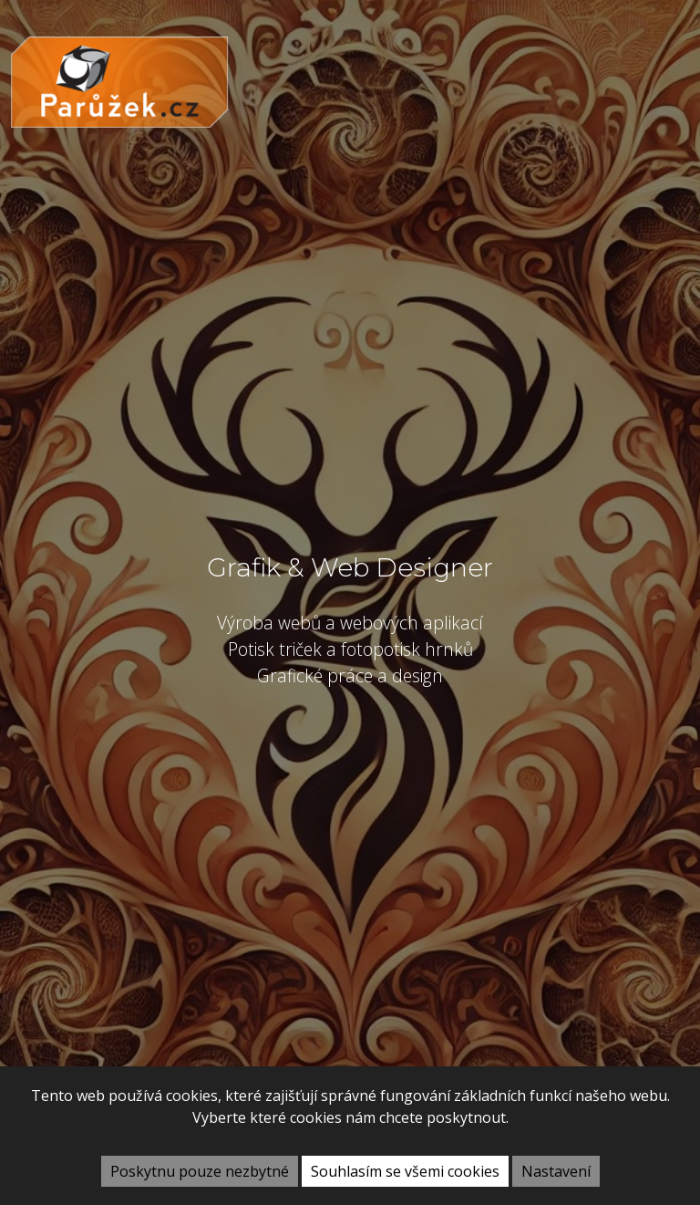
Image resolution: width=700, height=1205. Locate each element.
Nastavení (556, 1171)
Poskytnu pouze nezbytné (199, 1171)
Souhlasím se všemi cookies (405, 1171)
